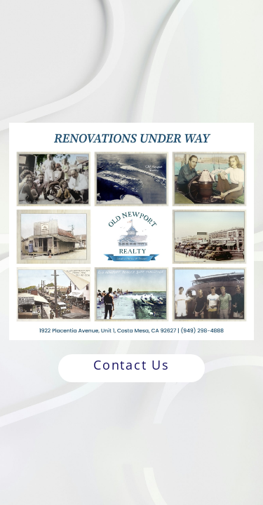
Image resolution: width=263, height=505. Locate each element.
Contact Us (131, 364)
